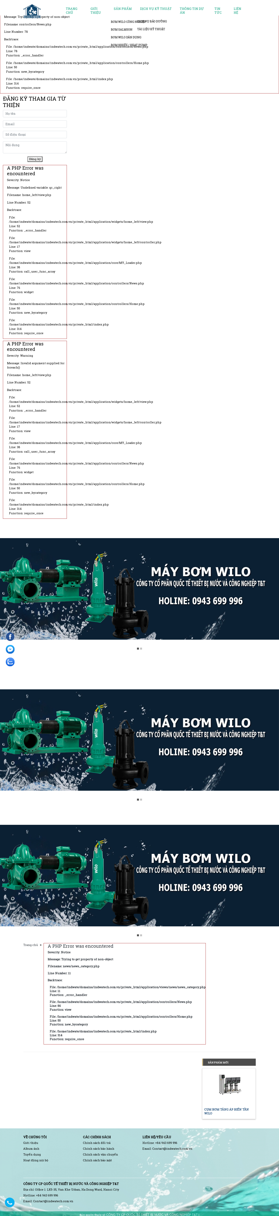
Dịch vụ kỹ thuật (156, 9)
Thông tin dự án (192, 11)
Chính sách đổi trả (96, 1143)
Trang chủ (71, 11)
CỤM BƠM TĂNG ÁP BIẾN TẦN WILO (226, 1111)
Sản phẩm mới (218, 1062)
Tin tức (218, 11)
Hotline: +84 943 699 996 (159, 1143)
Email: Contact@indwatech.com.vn (167, 1149)
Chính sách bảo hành (98, 1149)
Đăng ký (35, 159)
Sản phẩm (123, 9)
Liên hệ (237, 11)
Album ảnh (31, 1149)
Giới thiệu (95, 11)
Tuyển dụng (32, 1154)
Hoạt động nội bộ (35, 1160)
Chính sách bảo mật (97, 1160)
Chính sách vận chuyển (100, 1154)
